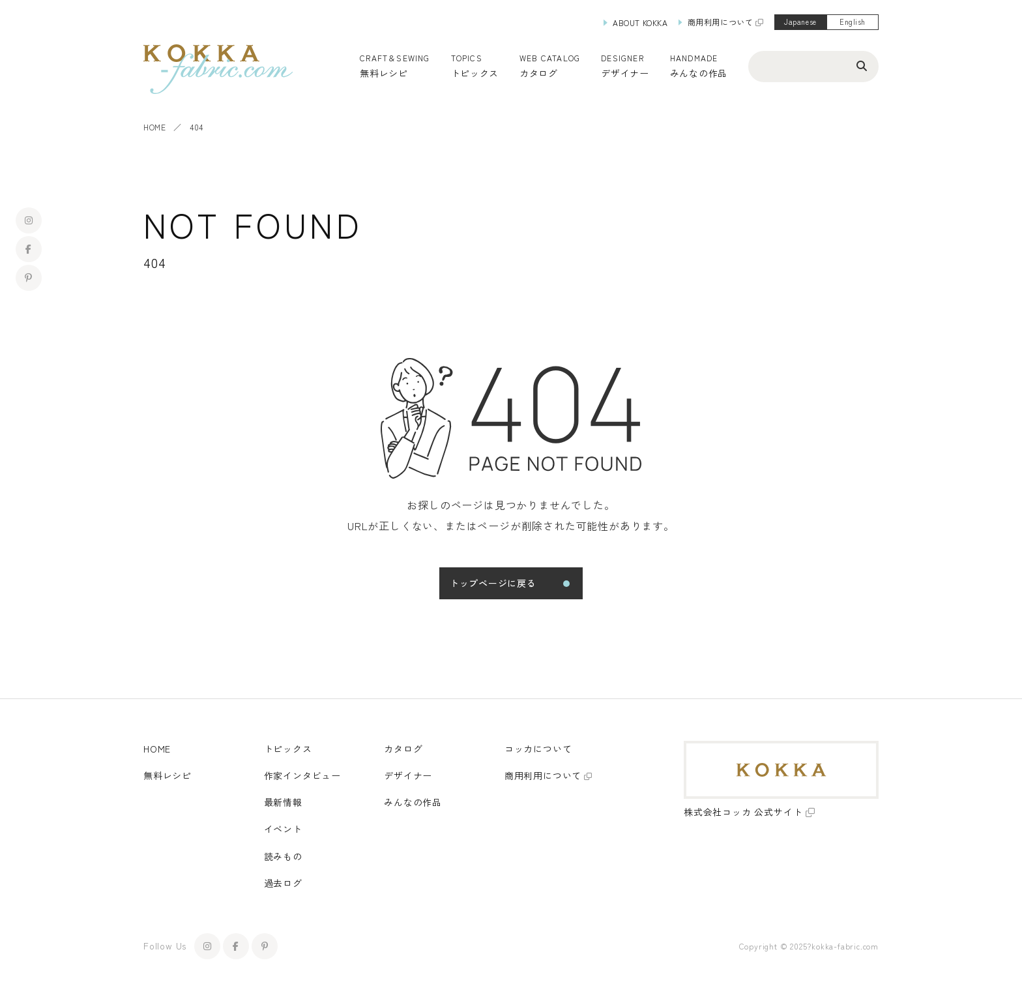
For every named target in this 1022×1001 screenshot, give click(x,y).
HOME (154, 126)
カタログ (538, 73)
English (853, 21)
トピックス (288, 748)
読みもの (283, 856)
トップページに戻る (493, 583)
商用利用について (720, 21)
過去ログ (283, 882)
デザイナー (625, 73)
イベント (283, 828)
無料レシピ (167, 775)
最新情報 (283, 802)
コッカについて (538, 748)
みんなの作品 (698, 73)
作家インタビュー (302, 775)
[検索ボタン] (862, 65)
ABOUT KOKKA (640, 22)
